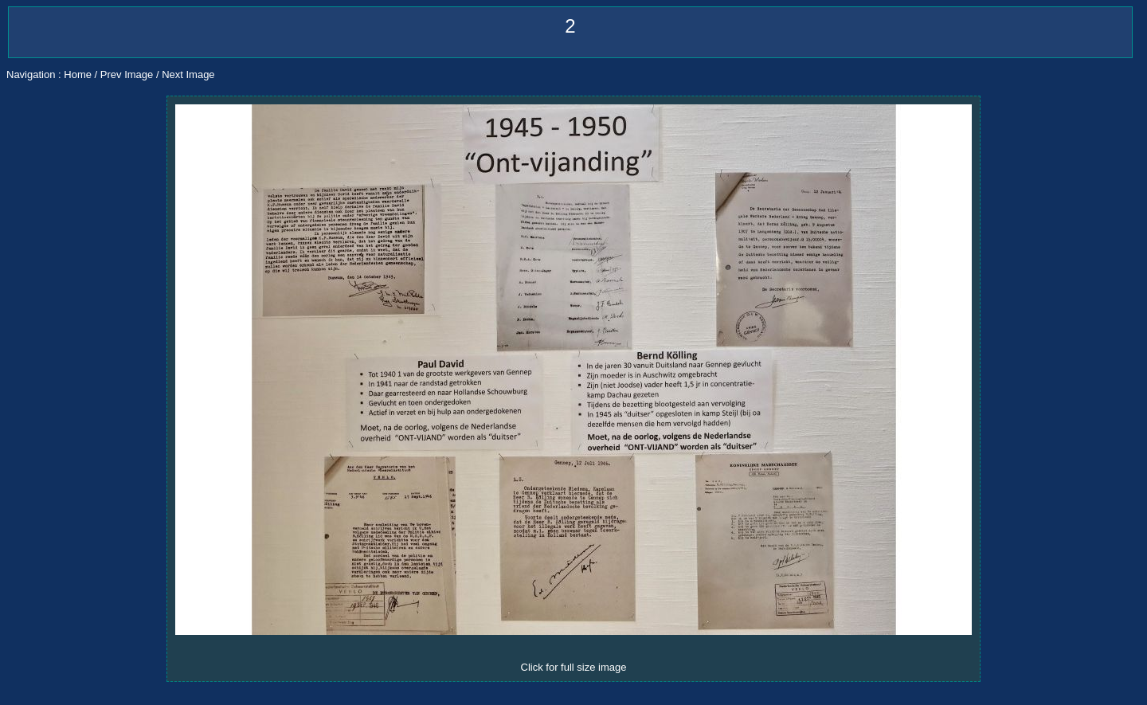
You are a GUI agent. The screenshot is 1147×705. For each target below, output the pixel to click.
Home (78, 74)
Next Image (188, 74)
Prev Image (126, 74)
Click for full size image (574, 667)
